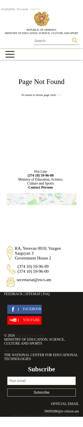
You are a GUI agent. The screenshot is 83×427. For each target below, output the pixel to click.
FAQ (46, 294)
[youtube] (24, 320)
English (34, 9)
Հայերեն (8, 9)
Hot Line (41, 173)
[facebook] (24, 309)
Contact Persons (40, 187)
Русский (22, 9)
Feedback (13, 294)
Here (59, 95)
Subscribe (41, 392)
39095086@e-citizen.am (61, 411)
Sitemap (32, 294)
